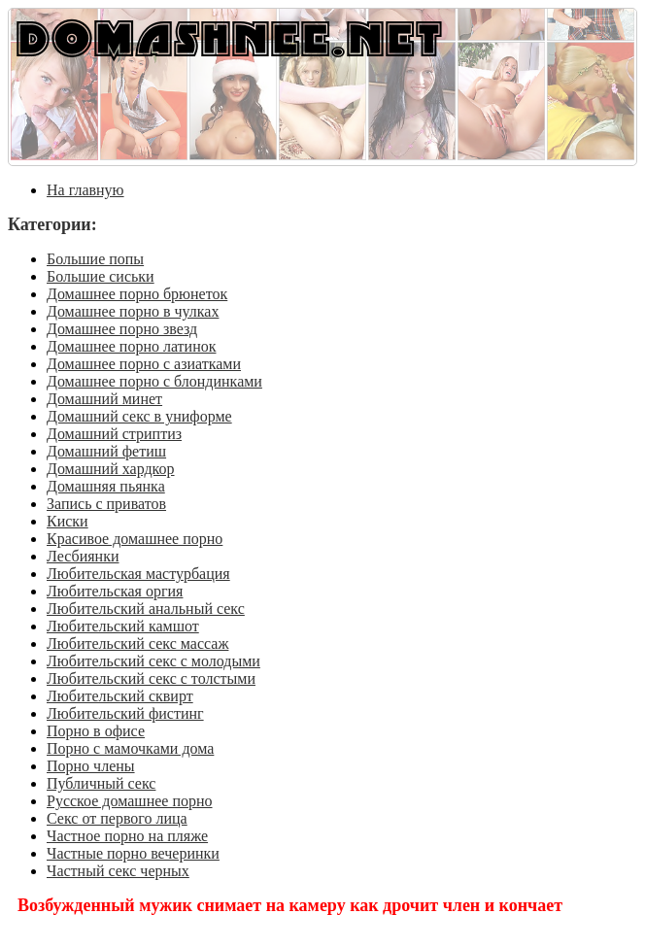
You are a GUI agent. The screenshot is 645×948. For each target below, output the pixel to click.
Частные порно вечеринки (133, 853)
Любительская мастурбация (138, 573)
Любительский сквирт (120, 696)
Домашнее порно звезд (122, 329)
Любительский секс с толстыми (151, 678)
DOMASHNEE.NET (229, 37)
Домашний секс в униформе (139, 416)
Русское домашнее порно (130, 801)
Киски (67, 521)
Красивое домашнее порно (134, 538)
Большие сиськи (100, 276)
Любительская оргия (115, 591)
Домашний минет (104, 398)
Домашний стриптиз (114, 433)
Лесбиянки (83, 556)
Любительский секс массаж (137, 643)
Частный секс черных (118, 871)
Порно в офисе (96, 731)
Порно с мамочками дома (130, 748)
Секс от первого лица (117, 818)
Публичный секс (101, 783)
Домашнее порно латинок (132, 346)
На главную (85, 190)
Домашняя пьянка (106, 486)
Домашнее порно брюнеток (137, 294)
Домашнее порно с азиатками (144, 364)
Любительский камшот (123, 626)
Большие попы (95, 259)
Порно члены (91, 766)
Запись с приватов (106, 503)
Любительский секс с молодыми (153, 661)
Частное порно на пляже (127, 836)
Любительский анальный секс (146, 608)
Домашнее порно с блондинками (154, 381)
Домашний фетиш (106, 451)
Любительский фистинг (125, 713)
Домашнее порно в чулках (133, 311)
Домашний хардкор (111, 468)
